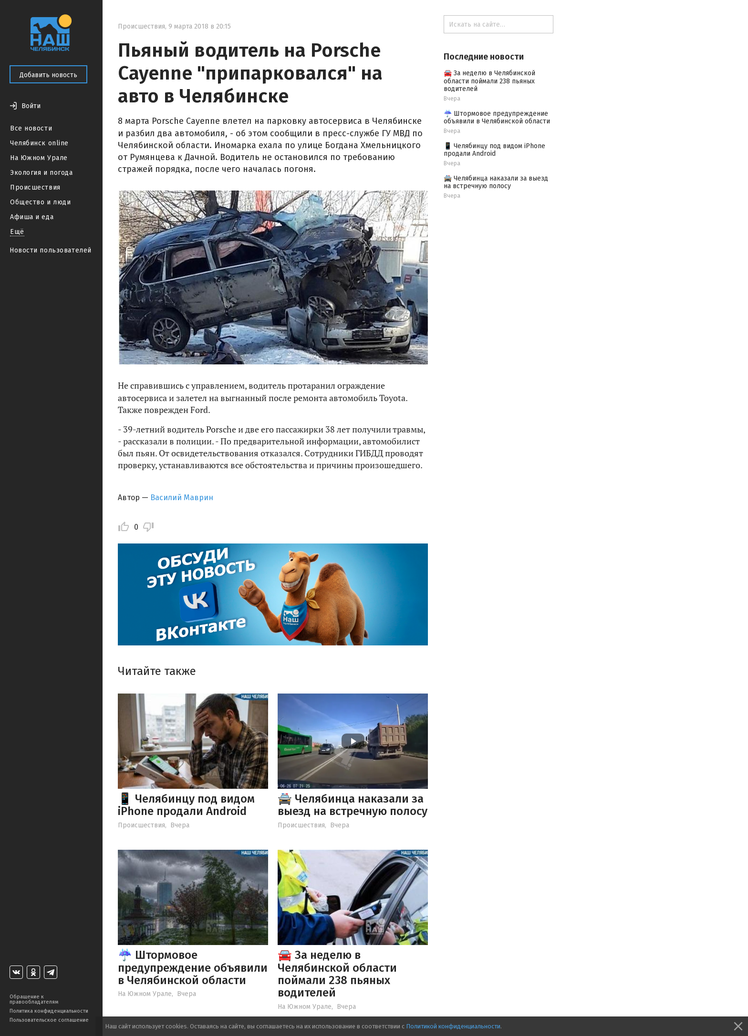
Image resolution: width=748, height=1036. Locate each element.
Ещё (17, 232)
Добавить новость (48, 75)
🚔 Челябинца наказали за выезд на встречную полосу (352, 805)
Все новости (31, 128)
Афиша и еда (31, 217)
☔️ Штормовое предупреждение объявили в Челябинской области (193, 967)
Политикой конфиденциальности (453, 1026)
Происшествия (35, 187)
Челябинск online (39, 143)
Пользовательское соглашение (49, 1020)
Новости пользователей (51, 250)
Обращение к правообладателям (34, 999)
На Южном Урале (39, 158)
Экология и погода (41, 173)
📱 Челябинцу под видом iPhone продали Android (186, 805)
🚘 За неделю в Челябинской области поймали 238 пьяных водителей (337, 973)
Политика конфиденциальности (49, 1011)
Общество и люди (40, 202)
